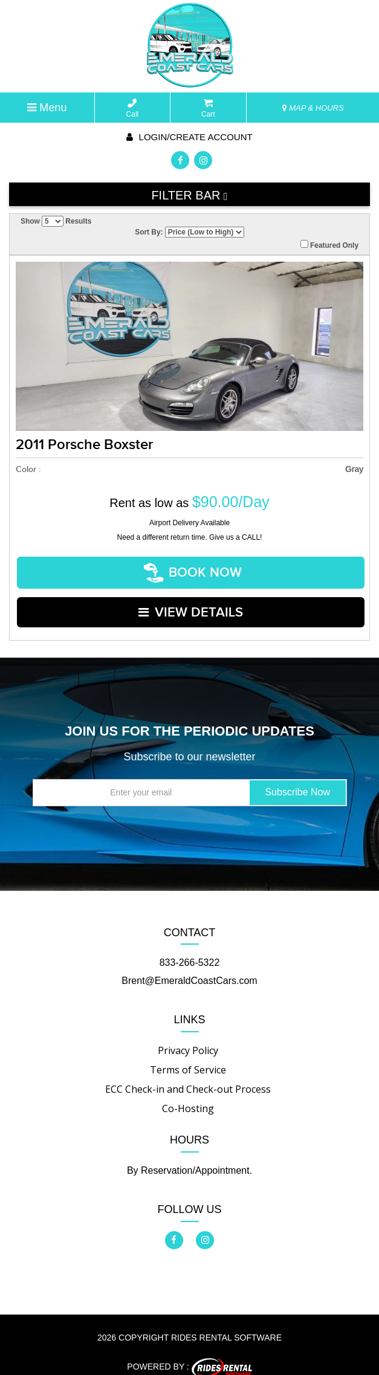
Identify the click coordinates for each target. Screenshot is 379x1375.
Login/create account (189, 137)
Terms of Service (188, 1056)
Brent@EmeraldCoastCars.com (189, 967)
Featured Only (329, 245)
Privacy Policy (188, 1037)
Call (132, 108)
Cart (208, 108)
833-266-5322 (190, 949)
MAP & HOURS (313, 107)
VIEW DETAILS (190, 602)
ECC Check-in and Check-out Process (188, 1075)
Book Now (193, 570)
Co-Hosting (188, 1095)
